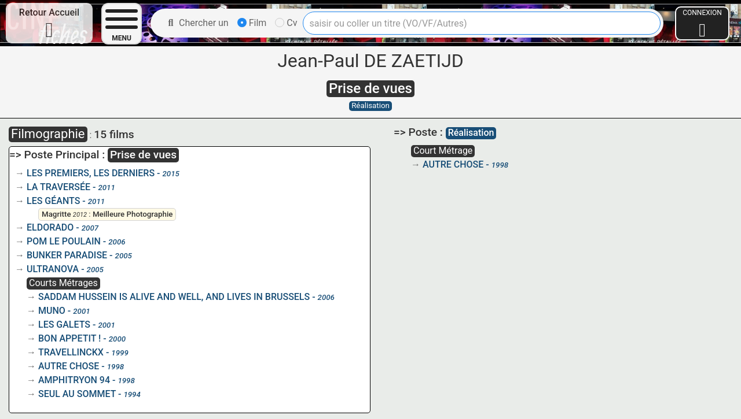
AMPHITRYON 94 (74, 379)
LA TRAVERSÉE (58, 186)
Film (252, 22)
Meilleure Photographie (133, 214)
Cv (286, 22)
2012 (80, 214)
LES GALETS (64, 324)
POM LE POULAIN (64, 241)
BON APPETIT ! (69, 338)
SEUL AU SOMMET (77, 393)
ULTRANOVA (53, 269)
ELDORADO (50, 227)
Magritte (56, 214)
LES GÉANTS (53, 200)
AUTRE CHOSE (68, 366)
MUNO (51, 310)
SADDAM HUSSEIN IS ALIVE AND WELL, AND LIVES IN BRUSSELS (174, 296)
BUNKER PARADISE (67, 255)
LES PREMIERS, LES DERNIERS (91, 173)
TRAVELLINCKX (71, 352)
